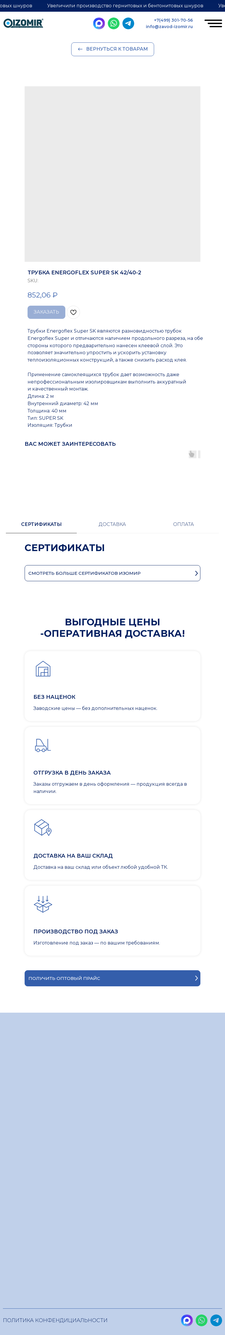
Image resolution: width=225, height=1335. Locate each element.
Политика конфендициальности (55, 1320)
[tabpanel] (112, 553)
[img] (23, 24)
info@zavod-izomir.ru (169, 26)
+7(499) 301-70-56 (173, 20)
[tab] (41, 527)
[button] (112, 978)
